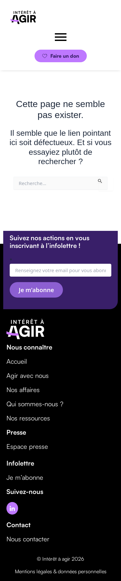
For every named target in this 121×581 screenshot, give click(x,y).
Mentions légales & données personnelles (60, 571)
